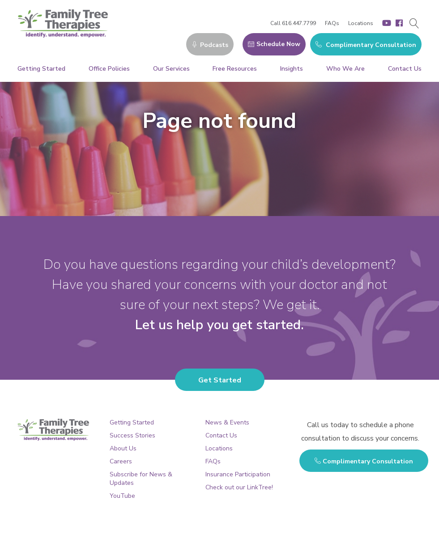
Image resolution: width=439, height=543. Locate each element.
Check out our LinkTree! (239, 487)
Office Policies (109, 68)
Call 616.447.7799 (293, 23)
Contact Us (405, 68)
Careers (121, 461)
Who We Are (345, 68)
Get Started (219, 380)
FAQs (332, 23)
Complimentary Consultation (365, 45)
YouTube (122, 496)
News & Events (227, 422)
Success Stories (132, 435)
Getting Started (41, 68)
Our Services (171, 68)
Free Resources (235, 68)
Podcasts (210, 45)
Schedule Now (274, 44)
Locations (360, 23)
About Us (123, 448)
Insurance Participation (237, 474)
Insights (291, 68)
